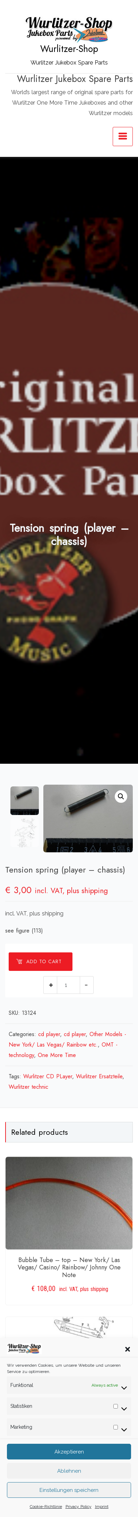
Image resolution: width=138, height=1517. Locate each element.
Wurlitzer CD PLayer (47, 1076)
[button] (127, 1367)
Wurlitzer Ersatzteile (99, 1076)
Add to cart (39, 961)
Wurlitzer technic (28, 1087)
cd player (49, 1034)
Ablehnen (69, 1489)
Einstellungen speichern (69, 1508)
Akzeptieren (69, 1470)
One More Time (57, 1055)
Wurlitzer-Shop (69, 48)
